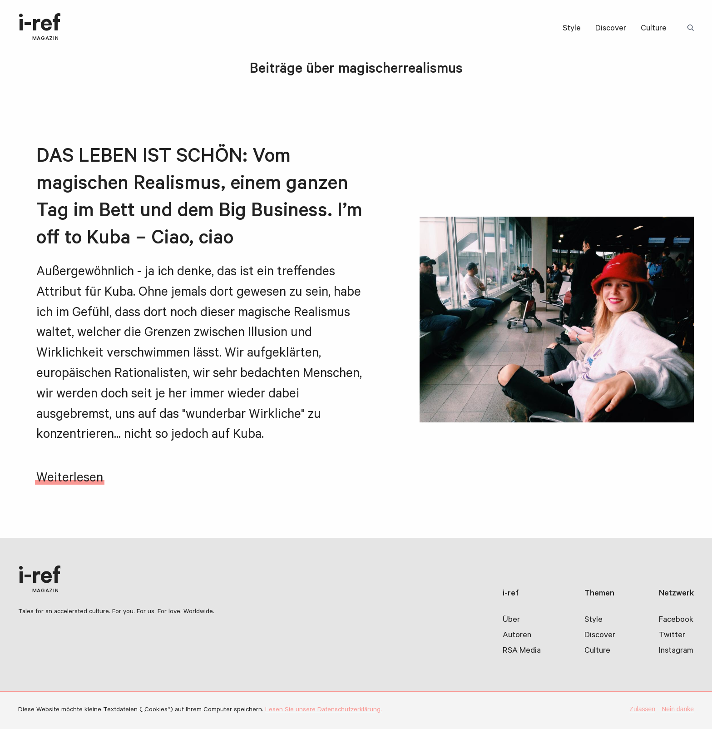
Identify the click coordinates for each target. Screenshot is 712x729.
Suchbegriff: (692, 28)
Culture (654, 29)
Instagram (676, 651)
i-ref (39, 28)
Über (511, 620)
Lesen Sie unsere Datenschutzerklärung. (323, 710)
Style (572, 29)
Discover (610, 29)
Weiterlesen (69, 479)
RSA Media (522, 651)
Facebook (676, 620)
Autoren (517, 635)
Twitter (672, 635)
